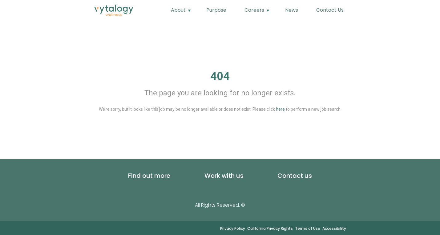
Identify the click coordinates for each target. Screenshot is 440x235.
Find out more (149, 175)
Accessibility (334, 228)
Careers (254, 10)
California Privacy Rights (270, 228)
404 (220, 76)
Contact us (294, 175)
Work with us (224, 175)
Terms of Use (307, 228)
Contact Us (330, 10)
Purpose (216, 10)
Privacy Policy (232, 228)
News (291, 10)
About (179, 10)
